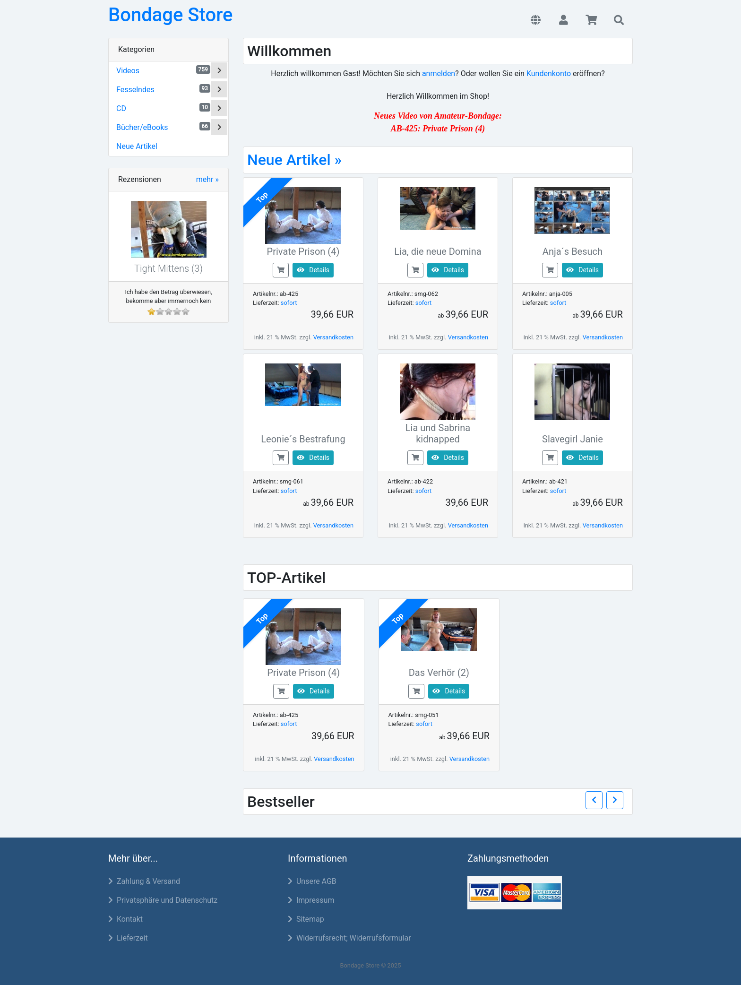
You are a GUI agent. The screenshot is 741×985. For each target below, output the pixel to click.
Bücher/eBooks (163, 127)
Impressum (311, 900)
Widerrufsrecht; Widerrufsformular (349, 937)
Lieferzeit (128, 937)
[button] (536, 20)
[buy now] (281, 269)
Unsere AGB (312, 881)
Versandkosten (333, 337)
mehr (207, 179)
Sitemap (306, 919)
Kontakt (125, 919)
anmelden (438, 73)
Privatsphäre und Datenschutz (162, 900)
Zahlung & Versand (144, 881)
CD (163, 108)
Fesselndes (163, 89)
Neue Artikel (136, 146)
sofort (289, 302)
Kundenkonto (548, 73)
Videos (163, 70)
